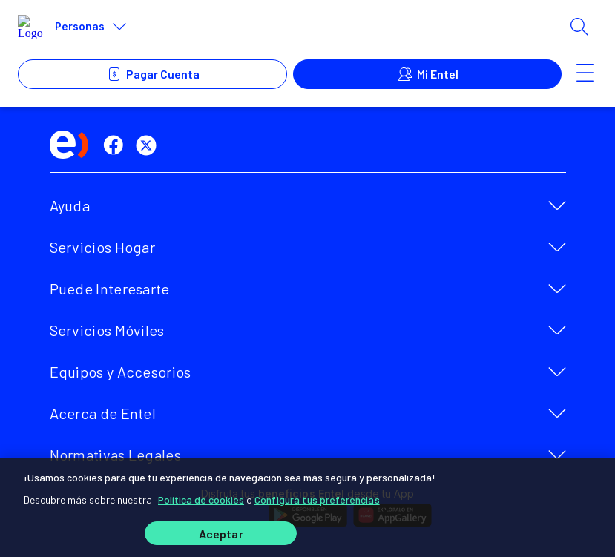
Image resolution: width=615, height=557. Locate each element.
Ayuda (70, 205)
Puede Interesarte (110, 288)
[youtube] (181, 145)
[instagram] (214, 145)
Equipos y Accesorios (120, 371)
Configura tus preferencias (317, 498)
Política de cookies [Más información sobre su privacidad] (201, 498)
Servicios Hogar (103, 247)
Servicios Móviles (107, 330)
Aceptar (221, 534)
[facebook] (116, 145)
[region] (307, 507)
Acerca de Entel (103, 413)
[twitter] (149, 145)
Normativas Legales (115, 455)
